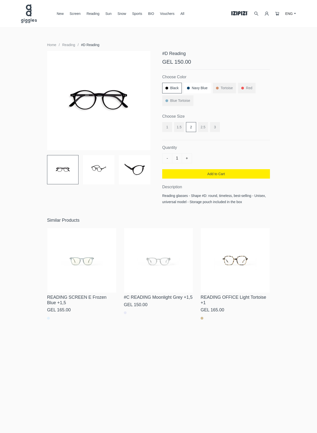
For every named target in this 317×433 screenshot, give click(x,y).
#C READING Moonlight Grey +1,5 (158, 297)
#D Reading (90, 45)
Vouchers (167, 14)
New (60, 14)
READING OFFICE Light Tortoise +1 (233, 300)
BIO (151, 14)
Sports (137, 14)
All (182, 14)
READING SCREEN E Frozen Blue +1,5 (76, 300)
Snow (121, 15)
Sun (109, 15)
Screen (75, 15)
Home (51, 45)
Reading (92, 14)
